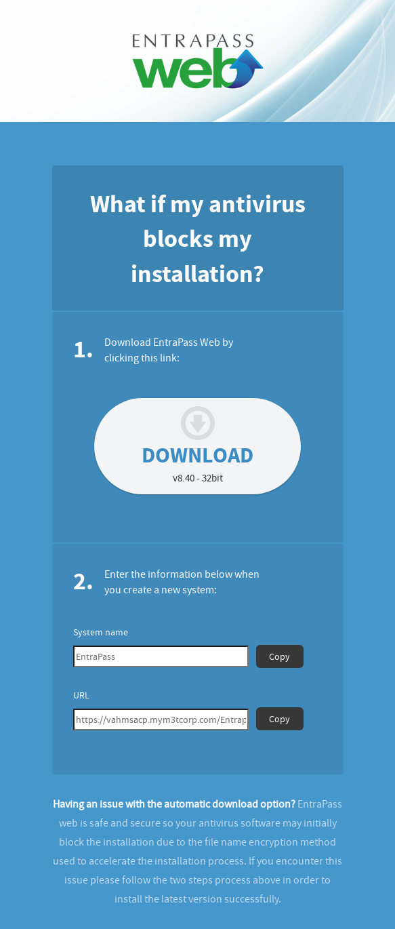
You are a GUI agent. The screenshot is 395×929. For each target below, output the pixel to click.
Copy (279, 656)
